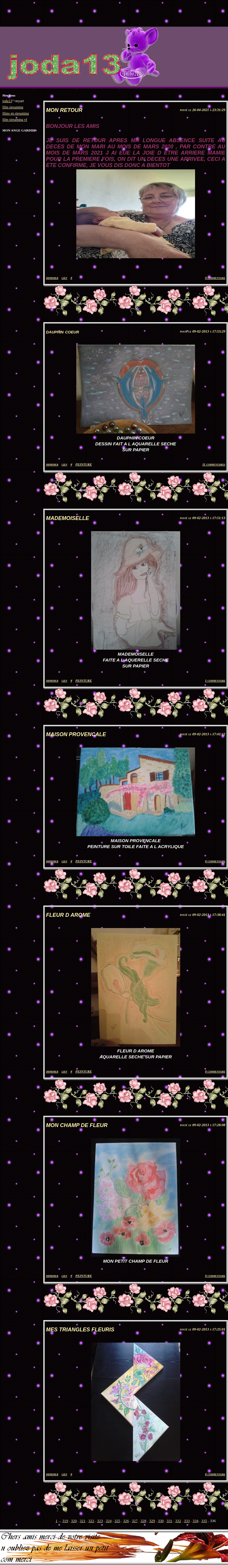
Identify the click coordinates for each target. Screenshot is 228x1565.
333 (187, 1521)
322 (91, 1521)
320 (74, 1521)
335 (204, 1521)
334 (196, 1521)
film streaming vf (14, 120)
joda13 (7, 101)
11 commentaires (213, 464)
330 (161, 1521)
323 (100, 1521)
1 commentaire (215, 680)
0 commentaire (215, 278)
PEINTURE (83, 464)
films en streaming (15, 113)
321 (83, 1521)
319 (65, 1521)
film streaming (12, 107)
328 (143, 1521)
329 (152, 1521)
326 (126, 1521)
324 (109, 1521)
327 (135, 1521)
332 (178, 1521)
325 (117, 1521)
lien (64, 278)
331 (169, 1521)
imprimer (52, 278)
